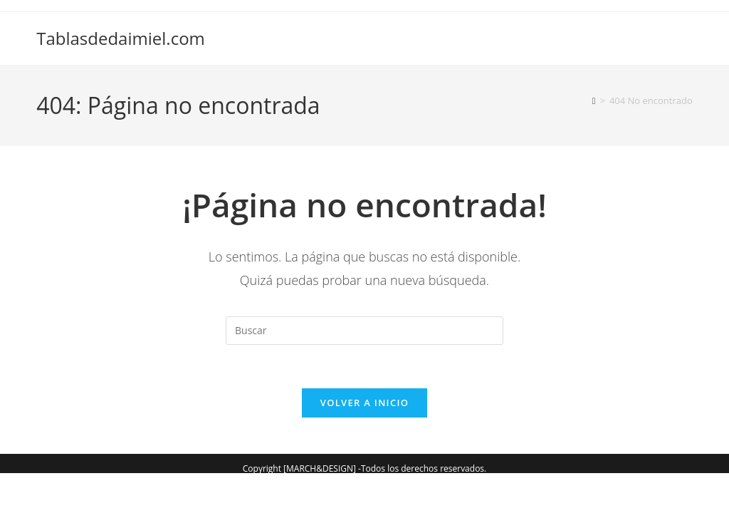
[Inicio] (594, 100)
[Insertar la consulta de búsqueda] (364, 330)
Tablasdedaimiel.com (120, 38)
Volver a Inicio (364, 402)
